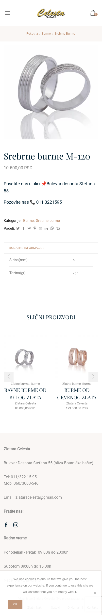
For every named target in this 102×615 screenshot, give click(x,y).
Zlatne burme (20, 384)
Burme (46, 33)
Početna (32, 33)
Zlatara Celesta (25, 403)
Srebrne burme (64, 33)
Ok (15, 604)
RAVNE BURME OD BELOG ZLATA (25, 394)
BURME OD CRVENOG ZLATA (77, 394)
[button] (9, 377)
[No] (94, 592)
